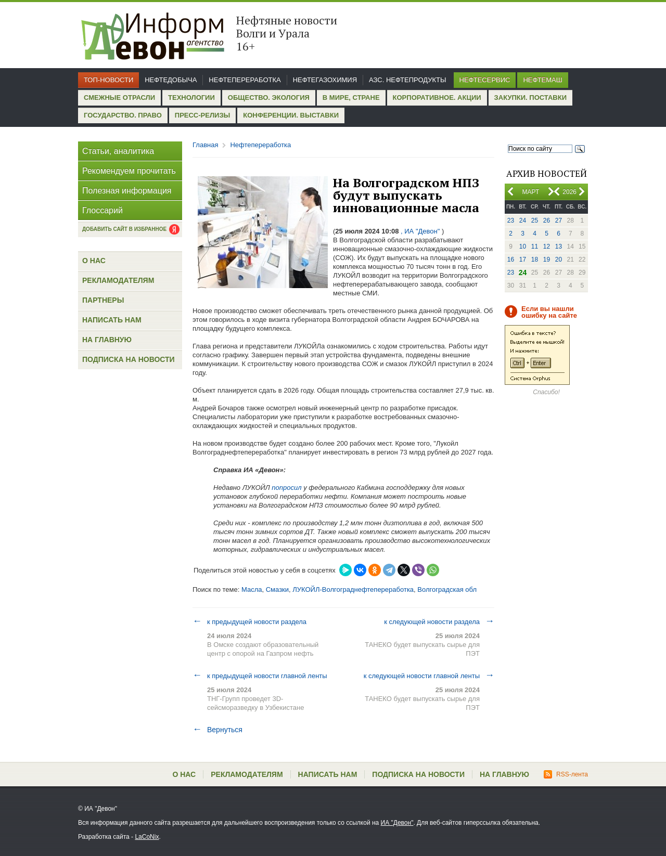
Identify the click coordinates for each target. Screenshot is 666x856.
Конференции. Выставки (291, 115)
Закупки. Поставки (530, 97)
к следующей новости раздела (439, 621)
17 (522, 259)
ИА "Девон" (397, 822)
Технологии (191, 97)
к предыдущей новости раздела (249, 621)
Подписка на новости (128, 359)
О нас (94, 260)
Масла (251, 589)
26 (546, 220)
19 (546, 259)
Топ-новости (108, 80)
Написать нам (112, 320)
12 (546, 246)
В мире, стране (351, 97)
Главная (205, 145)
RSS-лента (566, 774)
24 (522, 220)
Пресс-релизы (202, 115)
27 (558, 220)
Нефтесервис (484, 80)
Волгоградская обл (447, 589)
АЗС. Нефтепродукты (407, 80)
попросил (286, 487)
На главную (107, 339)
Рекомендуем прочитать (129, 170)
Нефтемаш (542, 80)
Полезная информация (127, 190)
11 (534, 246)
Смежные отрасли (119, 97)
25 (534, 220)
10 (522, 246)
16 (510, 259)
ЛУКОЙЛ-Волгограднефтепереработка (353, 589)
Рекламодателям (118, 280)
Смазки (277, 589)
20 (558, 259)
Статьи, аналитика (118, 151)
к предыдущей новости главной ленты (260, 675)
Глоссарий (102, 210)
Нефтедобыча (171, 80)
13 (558, 246)
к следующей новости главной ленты (429, 675)
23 (510, 220)
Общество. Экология (269, 97)
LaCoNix (147, 836)
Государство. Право (123, 115)
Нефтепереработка (244, 80)
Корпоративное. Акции (437, 97)
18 (534, 259)
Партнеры (103, 300)
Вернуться (217, 729)
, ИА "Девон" (420, 231)
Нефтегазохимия (325, 80)
